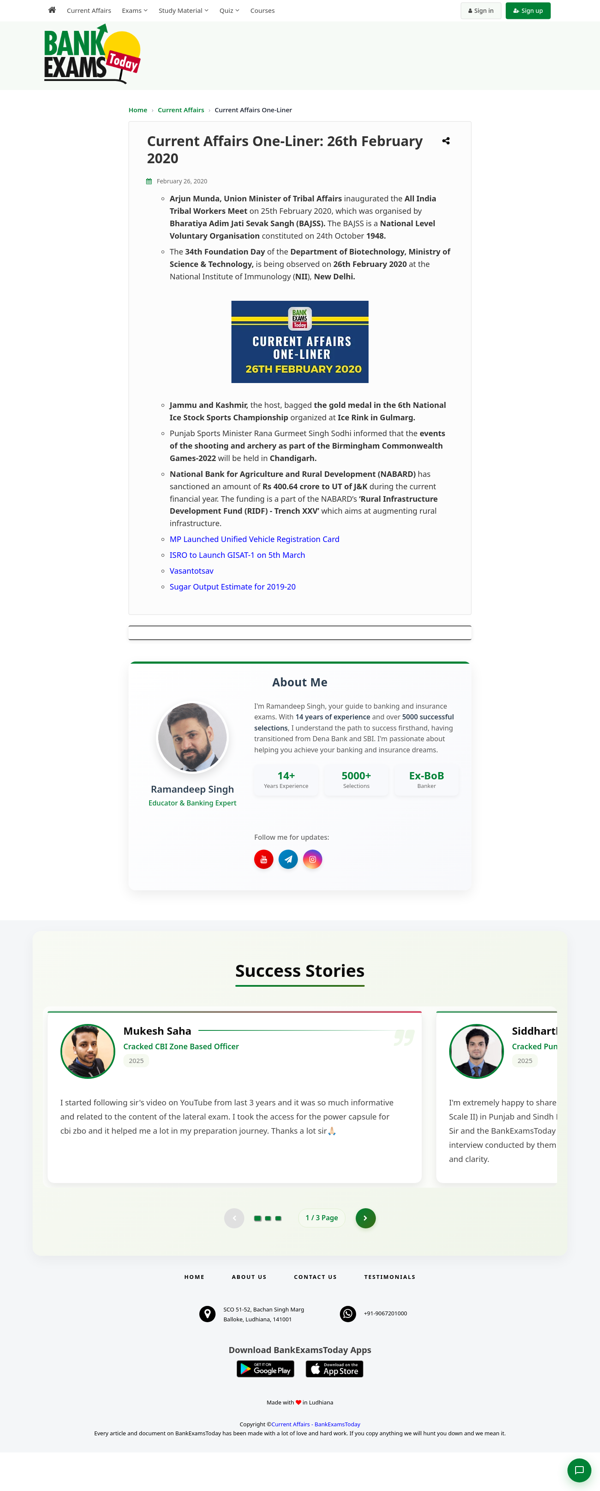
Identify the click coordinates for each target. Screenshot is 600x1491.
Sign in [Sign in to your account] (481, 10)
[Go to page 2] (268, 1256)
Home (138, 109)
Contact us (315, 1315)
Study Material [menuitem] (180, 10)
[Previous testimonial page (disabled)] (233, 1256)
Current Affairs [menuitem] (89, 10)
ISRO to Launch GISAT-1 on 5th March (237, 555)
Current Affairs (182, 109)
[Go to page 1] (257, 1256)
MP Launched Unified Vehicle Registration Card (254, 539)
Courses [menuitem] (262, 10)
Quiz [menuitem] (226, 10)
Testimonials (390, 1315)
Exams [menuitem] (131, 10)
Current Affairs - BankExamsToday (315, 1463)
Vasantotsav (191, 571)
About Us (249, 1315)
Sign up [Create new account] (528, 10)
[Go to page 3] (278, 1256)
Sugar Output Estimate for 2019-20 (233, 586)
